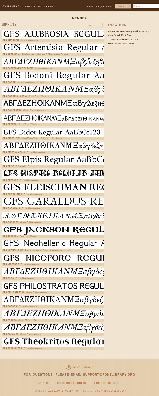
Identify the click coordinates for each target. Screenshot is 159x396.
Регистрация (95, 6)
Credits (83, 383)
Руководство (46, 6)
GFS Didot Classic (14, 152)
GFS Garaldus (11, 208)
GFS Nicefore (11, 264)
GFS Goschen (11, 222)
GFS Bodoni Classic (15, 96)
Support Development (111, 391)
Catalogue (46, 383)
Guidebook (65, 383)
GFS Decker (10, 124)
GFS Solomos (11, 334)
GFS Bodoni (9, 82)
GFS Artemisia (11, 54)
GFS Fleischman (12, 194)
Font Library (83, 367)
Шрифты (30, 6)
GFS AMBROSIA (11, 40)
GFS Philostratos (14, 292)
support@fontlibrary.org (109, 374)
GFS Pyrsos (10, 320)
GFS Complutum (12, 110)
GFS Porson (10, 306)
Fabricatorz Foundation (63, 391)
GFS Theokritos (12, 348)
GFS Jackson (10, 236)
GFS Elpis (8, 166)
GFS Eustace (10, 180)
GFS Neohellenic (13, 250)
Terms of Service (106, 383)
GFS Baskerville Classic (18, 68)
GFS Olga (8, 278)
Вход (109, 6)
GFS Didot (9, 138)
